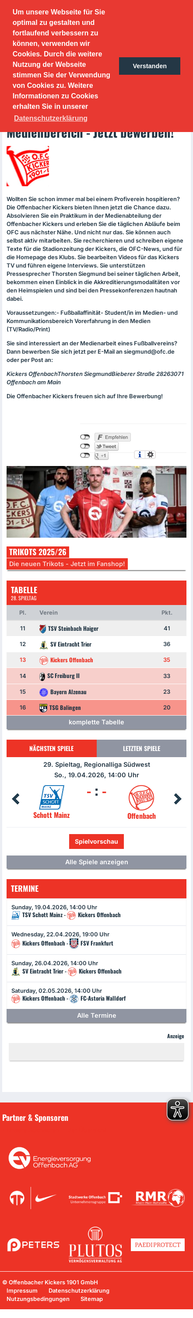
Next (177, 799)
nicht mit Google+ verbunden (85, 455)
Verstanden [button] (150, 66)
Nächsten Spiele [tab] (51, 748)
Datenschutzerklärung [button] (51, 118)
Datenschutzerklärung (79, 1290)
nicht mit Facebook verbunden (85, 437)
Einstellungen (150, 454)
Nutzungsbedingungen (38, 1298)
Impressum (22, 1290)
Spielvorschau (96, 841)
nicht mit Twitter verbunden (85, 446)
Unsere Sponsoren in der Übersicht (56, 1130)
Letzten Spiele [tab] (141, 748)
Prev (15, 799)
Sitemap (92, 1298)
